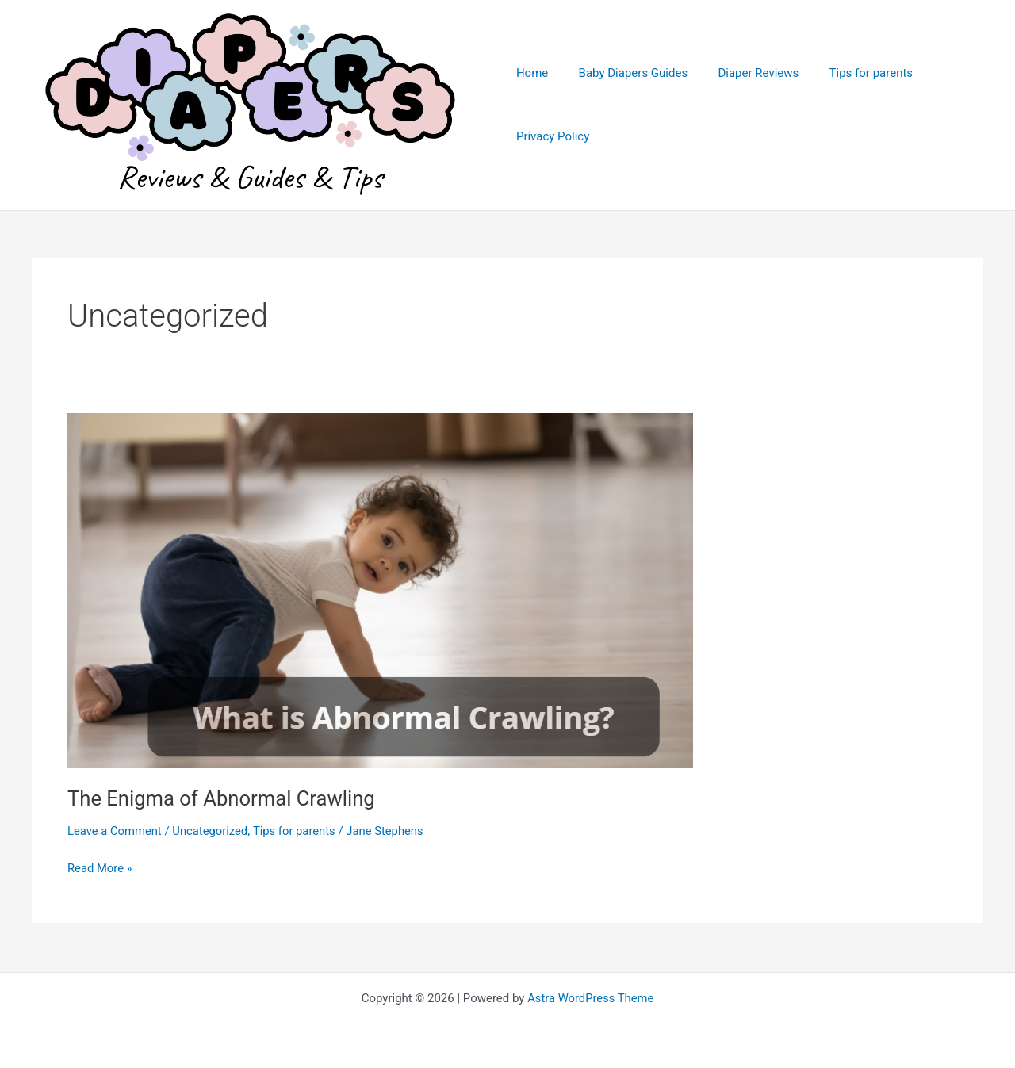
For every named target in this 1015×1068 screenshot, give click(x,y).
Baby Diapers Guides (626, 74)
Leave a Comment (115, 832)
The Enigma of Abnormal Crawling (223, 800)
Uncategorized (212, 832)
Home (532, 74)
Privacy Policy (552, 137)
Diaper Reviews (745, 74)
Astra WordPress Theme (591, 998)
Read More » (100, 869)
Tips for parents (851, 74)
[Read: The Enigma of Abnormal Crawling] (380, 591)
